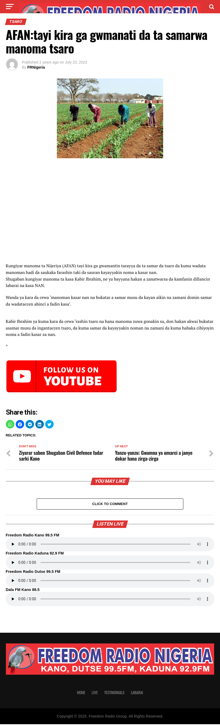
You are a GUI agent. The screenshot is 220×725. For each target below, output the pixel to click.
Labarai (137, 693)
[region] (110, 206)
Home (81, 693)
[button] (10, 424)
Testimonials (114, 693)
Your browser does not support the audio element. (110, 545)
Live (95, 693)
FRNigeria (36, 67)
